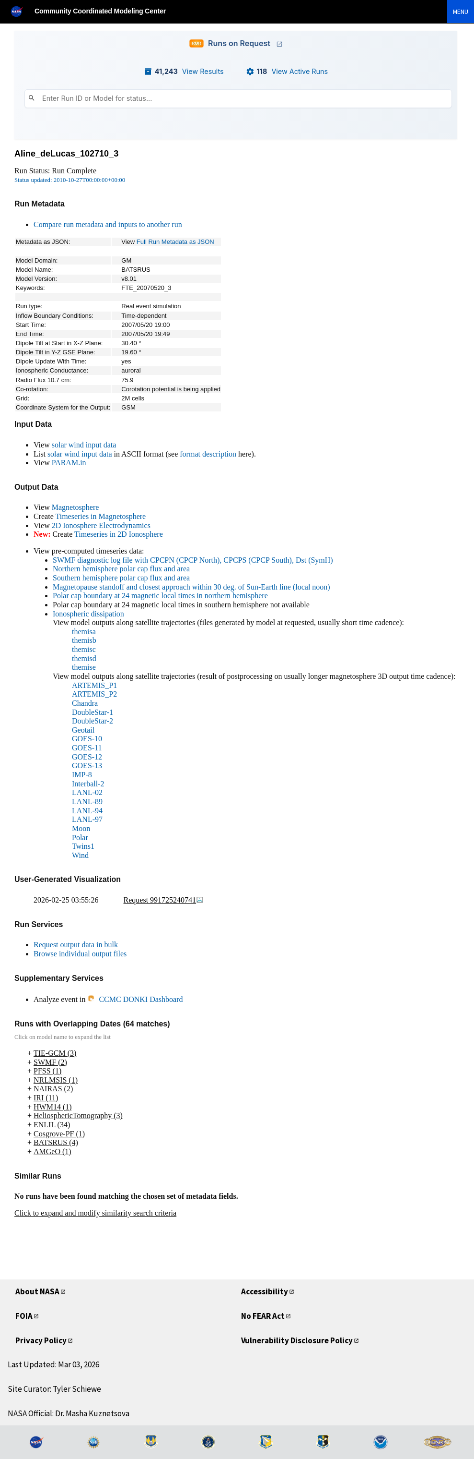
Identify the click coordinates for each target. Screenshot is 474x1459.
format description (208, 454)
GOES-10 (87, 739)
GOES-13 (87, 765)
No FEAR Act (263, 1316)
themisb (84, 640)
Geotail (83, 730)
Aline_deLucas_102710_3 (66, 153)
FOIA (24, 1316)
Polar (80, 837)
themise (84, 667)
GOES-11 (87, 748)
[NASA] (21, 11)
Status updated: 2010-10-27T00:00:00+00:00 (69, 180)
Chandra (85, 703)
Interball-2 (88, 784)
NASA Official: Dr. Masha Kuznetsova (68, 1413)
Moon (81, 828)
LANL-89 (87, 801)
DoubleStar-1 (92, 712)
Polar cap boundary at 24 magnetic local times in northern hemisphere (160, 595)
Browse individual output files (80, 954)
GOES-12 (87, 757)
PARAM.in (69, 462)
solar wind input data (84, 445)
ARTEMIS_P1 (94, 685)
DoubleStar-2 (92, 721)
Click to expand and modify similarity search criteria (95, 1213)
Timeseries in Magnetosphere (100, 516)
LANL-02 (87, 792)
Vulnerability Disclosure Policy (297, 1340)
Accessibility (264, 1291)
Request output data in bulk (76, 945)
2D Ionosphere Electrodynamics (101, 525)
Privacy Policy (41, 1340)
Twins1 (83, 846)
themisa (84, 631)
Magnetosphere (75, 507)
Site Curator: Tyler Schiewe (54, 1389)
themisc (84, 649)
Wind (80, 855)
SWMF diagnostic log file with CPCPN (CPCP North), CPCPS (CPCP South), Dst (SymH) (193, 560)
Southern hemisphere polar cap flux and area (121, 578)
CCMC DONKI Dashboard (135, 999)
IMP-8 (82, 775)
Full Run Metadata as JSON (175, 241)
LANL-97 (87, 819)
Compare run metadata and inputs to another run (108, 224)
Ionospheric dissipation (88, 614)
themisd (84, 658)
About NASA (37, 1291)
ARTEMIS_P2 (94, 694)
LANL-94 (87, 811)
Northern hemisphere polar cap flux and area (121, 569)
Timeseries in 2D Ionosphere (118, 534)
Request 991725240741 (164, 900)
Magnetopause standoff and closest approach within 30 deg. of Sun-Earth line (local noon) (191, 587)
